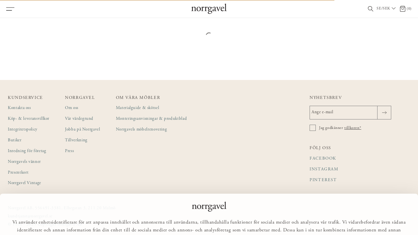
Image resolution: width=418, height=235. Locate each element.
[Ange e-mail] (350, 112)
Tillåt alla (177, 220)
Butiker (15, 140)
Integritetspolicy (23, 130)
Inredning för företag (27, 151)
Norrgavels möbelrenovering (141, 130)
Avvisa (243, 220)
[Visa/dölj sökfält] (371, 9)
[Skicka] (384, 112)
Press (69, 151)
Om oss (71, 108)
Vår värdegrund (79, 119)
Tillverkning (76, 140)
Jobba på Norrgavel (82, 130)
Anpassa (211, 220)
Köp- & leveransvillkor (28, 119)
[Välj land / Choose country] (387, 8)
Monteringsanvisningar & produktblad (151, 119)
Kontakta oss (19, 108)
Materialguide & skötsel (137, 108)
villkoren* (352, 128)
